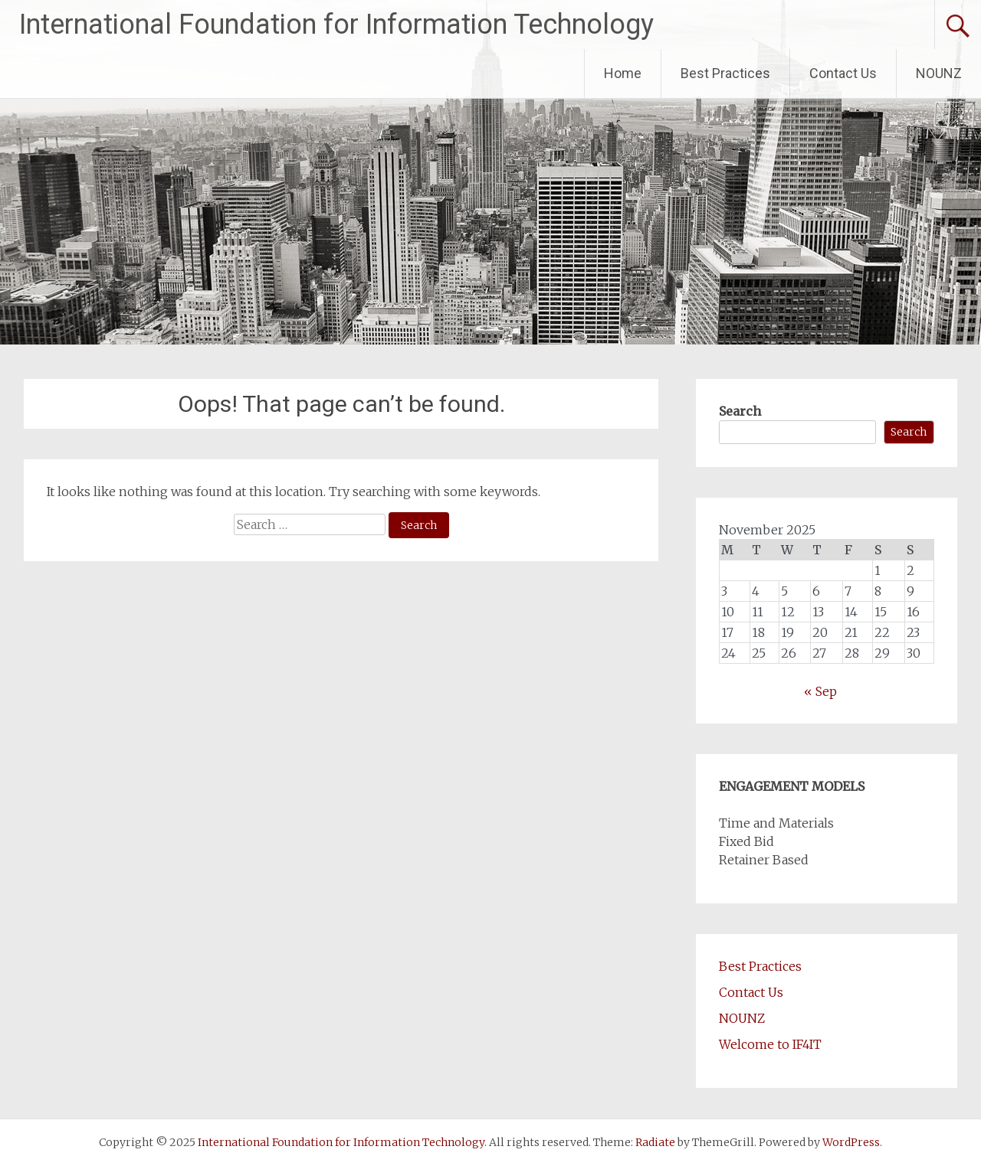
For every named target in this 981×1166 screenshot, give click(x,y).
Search (740, 411)
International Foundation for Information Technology (336, 24)
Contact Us (843, 73)
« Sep (820, 691)
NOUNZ (939, 73)
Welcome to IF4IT (770, 1044)
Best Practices (725, 73)
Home (622, 73)
